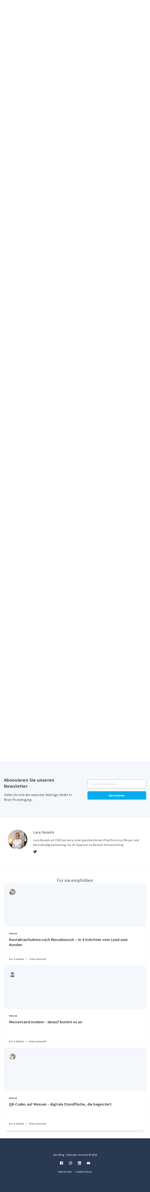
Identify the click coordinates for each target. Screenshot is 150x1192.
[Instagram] (70, 1163)
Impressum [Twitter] (65, 1171)
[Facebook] (61, 1163)
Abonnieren (117, 795)
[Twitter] (35, 852)
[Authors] (12, 891)
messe (13, 933)
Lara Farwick (43, 832)
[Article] (75, 905)
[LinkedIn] (79, 1163)
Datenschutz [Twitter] (84, 1171)
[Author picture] (17, 839)
